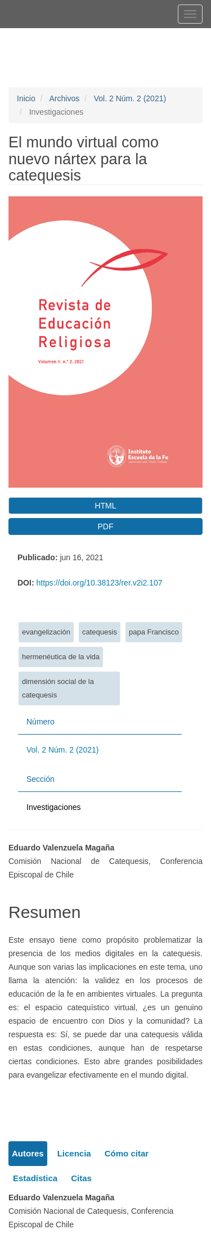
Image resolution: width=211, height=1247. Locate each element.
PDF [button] (106, 526)
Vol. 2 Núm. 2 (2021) (130, 98)
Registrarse (58, 38)
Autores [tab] (28, 1153)
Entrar (108, 38)
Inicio (26, 98)
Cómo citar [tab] (127, 1153)
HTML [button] (105, 505)
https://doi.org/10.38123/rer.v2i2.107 (99, 582)
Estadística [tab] (35, 1178)
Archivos (64, 98)
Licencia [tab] (74, 1153)
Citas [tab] (81, 1178)
